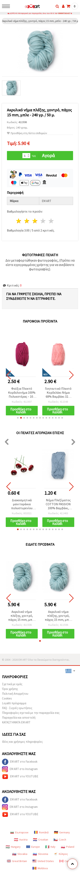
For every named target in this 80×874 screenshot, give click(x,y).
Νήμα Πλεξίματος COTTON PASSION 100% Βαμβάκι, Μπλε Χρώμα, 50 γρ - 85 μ (58, 504)
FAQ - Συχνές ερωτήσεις (17, 708)
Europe (33, 847)
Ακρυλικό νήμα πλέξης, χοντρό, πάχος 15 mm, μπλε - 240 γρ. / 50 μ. (21, 616)
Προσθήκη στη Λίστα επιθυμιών (27, 133)
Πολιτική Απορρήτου (15, 694)
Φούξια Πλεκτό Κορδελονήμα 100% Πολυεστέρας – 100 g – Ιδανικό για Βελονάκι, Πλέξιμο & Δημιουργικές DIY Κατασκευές (21, 393)
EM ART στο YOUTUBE (20, 777)
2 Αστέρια (27, 221)
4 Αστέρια (43, 221)
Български (19, 833)
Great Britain (17, 861)
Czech (60, 840)
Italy (50, 847)
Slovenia (40, 854)
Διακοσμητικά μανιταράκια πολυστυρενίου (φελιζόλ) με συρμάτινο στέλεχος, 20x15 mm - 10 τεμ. (22, 504)
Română (41, 833)
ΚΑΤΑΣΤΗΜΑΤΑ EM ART (16, 722)
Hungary (13, 847)
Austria (21, 840)
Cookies (7, 698)
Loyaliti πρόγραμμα (14, 703)
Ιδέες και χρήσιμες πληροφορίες (22, 742)
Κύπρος (61, 854)
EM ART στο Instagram (20, 769)
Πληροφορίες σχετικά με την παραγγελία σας (31, 713)
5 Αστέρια (51, 221)
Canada (66, 861)
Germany (62, 832)
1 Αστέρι (19, 221)
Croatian (40, 840)
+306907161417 (64, 13)
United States (43, 861)
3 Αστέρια (35, 221)
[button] (18, 418)
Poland (67, 847)
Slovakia (19, 854)
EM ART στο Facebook (19, 762)
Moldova (40, 868)
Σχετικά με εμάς (12, 684)
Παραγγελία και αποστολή (18, 718)
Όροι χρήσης (10, 689)
